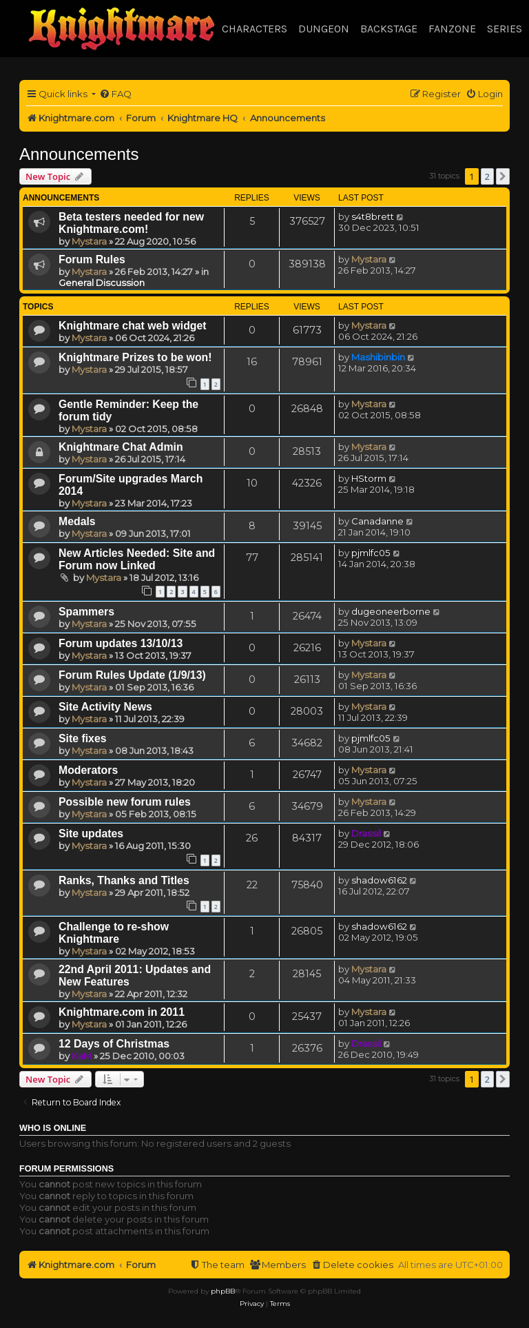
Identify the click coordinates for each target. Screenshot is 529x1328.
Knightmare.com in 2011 (122, 1012)
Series (504, 28)
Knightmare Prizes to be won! (135, 357)
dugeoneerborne (391, 611)
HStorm (368, 478)
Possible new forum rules (125, 802)
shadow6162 (379, 880)
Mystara (89, 241)
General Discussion (102, 282)
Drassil (366, 833)
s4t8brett (372, 216)
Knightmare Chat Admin (121, 447)
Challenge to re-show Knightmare (114, 933)
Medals (77, 521)
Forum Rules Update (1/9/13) (132, 675)
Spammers (86, 611)
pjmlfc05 (371, 552)
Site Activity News (105, 707)
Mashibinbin (378, 356)
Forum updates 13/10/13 (121, 643)
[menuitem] (115, 94)
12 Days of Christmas (114, 1044)
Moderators (88, 770)
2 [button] (487, 176)
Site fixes (83, 738)
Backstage (388, 28)
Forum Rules (92, 259)
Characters (254, 28)
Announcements (78, 154)
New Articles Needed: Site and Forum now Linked (137, 559)
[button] (503, 176)
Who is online (52, 1128)
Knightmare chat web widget (133, 325)
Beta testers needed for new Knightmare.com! (131, 223)
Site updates (91, 833)
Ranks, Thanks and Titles (124, 880)
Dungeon (323, 28)
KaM (82, 1055)
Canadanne (377, 521)
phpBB (223, 1291)
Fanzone (452, 28)
